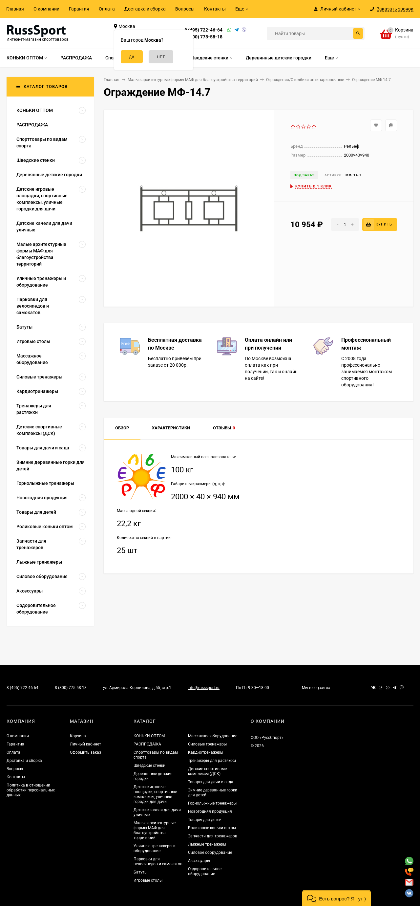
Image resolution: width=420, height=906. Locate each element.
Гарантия (79, 8)
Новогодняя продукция (210, 811)
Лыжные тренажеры (207, 844)
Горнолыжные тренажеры (212, 803)
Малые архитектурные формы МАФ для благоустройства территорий (155, 830)
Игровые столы (148, 880)
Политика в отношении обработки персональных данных (31, 790)
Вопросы (185, 8)
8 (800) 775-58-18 (203, 36)
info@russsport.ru (204, 687)
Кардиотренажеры (205, 752)
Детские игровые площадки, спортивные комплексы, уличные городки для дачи (155, 794)
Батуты (140, 872)
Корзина (78, 736)
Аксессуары (199, 860)
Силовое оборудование (210, 852)
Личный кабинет (85, 744)
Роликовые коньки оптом (212, 828)
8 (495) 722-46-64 (203, 29)
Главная (15, 8)
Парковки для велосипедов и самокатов (158, 861)
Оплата (107, 8)
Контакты (215, 8)
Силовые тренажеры (207, 744)
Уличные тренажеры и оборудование (155, 848)
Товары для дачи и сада (210, 782)
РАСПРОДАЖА (147, 744)
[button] (336, 898)
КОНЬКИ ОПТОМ (149, 736)
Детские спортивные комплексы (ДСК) (207, 771)
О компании (46, 8)
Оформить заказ (85, 752)
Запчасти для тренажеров (212, 836)
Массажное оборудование (212, 736)
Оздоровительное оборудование (204, 871)
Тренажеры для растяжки (212, 760)
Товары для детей (204, 819)
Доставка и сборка (145, 8)
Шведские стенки (149, 765)
